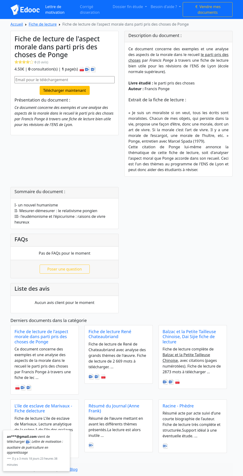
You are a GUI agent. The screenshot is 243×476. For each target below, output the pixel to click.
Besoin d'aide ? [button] (164, 6)
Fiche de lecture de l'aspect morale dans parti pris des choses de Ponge (41, 337)
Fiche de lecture (43, 24)
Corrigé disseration (90, 9)
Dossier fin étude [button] (128, 6)
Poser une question (64, 269)
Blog (74, 469)
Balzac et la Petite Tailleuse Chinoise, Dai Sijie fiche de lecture (189, 337)
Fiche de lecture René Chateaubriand (110, 334)
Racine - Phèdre (178, 406)
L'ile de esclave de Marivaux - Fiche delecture (43, 408)
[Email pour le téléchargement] (64, 79)
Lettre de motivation (55, 9)
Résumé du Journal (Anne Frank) (114, 408)
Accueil (16, 24)
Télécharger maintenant (64, 90)
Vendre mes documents (207, 9)
